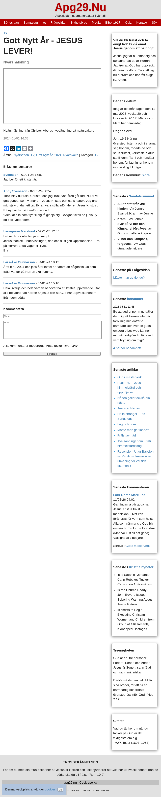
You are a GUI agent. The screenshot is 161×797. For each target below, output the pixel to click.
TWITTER (70, 790)
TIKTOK (91, 790)
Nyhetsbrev (79, 22)
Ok (60, 789)
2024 (57, 155)
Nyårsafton (21, 155)
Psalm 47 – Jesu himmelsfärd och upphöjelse (129, 387)
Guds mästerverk (129, 377)
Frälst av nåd (126, 435)
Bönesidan (11, 22)
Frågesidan (58, 22)
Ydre (146, 175)
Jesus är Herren (128, 408)
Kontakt (141, 22)
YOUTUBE (81, 790)
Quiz (128, 22)
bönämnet (135, 299)
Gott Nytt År (44, 155)
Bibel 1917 (112, 22)
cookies (50, 789)
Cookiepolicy (88, 782)
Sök (154, 22)
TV (5, 32)
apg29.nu (70, 782)
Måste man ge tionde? (129, 277)
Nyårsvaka (70, 155)
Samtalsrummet (34, 22)
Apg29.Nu (80, 7)
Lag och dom (126, 424)
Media (96, 22)
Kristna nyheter (141, 567)
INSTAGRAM (102, 790)
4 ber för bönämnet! (127, 348)
